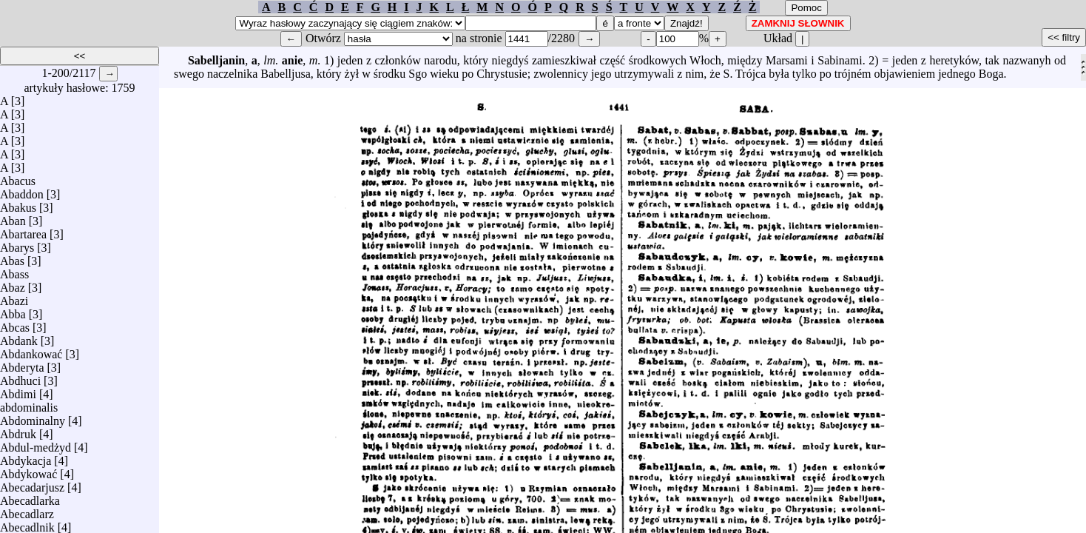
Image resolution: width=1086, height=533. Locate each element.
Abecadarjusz (32, 483)
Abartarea (23, 230)
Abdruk (18, 430)
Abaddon (22, 190)
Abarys (17, 244)
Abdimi (18, 390)
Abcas (15, 324)
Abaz (12, 284)
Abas (12, 257)
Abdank (19, 337)
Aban (13, 217)
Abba (13, 310)
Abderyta (22, 364)
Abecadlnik (27, 523)
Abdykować (28, 470)
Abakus (18, 204)
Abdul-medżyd (35, 444)
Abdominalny (32, 417)
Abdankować (31, 350)
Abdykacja (25, 457)
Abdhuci (20, 377)
